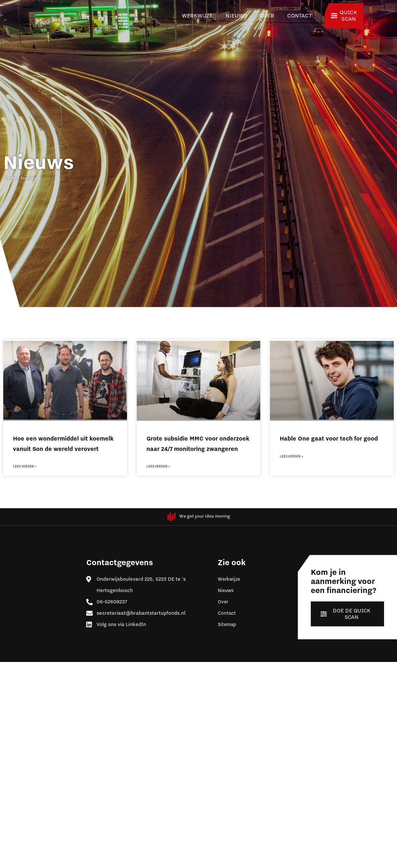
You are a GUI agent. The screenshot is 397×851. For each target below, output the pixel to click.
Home (10, 178)
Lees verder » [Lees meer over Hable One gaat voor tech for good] (291, 456)
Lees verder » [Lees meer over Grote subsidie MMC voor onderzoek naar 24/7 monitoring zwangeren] (158, 466)
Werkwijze (197, 16)
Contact (299, 16)
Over (267, 16)
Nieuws (236, 16)
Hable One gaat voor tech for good (329, 438)
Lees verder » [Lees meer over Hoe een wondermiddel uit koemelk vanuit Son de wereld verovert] (25, 466)
